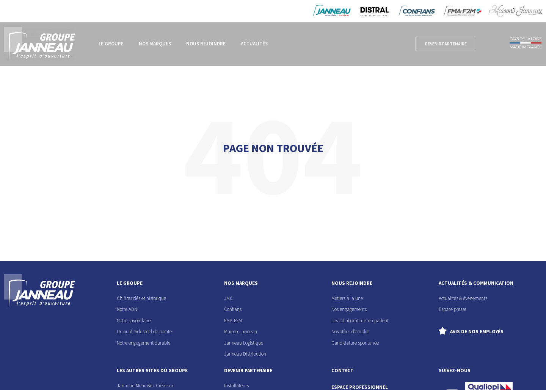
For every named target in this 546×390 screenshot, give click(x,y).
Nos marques (155, 43)
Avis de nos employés (477, 331)
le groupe (130, 283)
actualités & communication (476, 283)
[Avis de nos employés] (442, 331)
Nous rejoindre (206, 43)
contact (342, 370)
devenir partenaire (248, 370)
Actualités (254, 43)
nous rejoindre (351, 283)
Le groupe (111, 43)
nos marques (241, 283)
